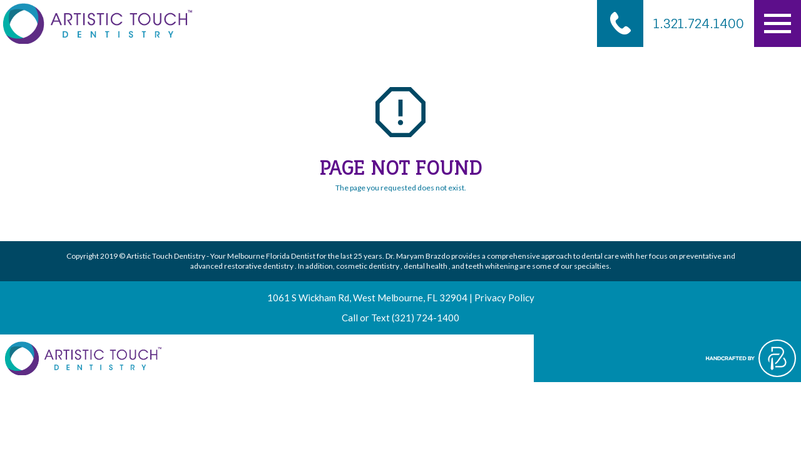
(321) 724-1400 (425, 317)
